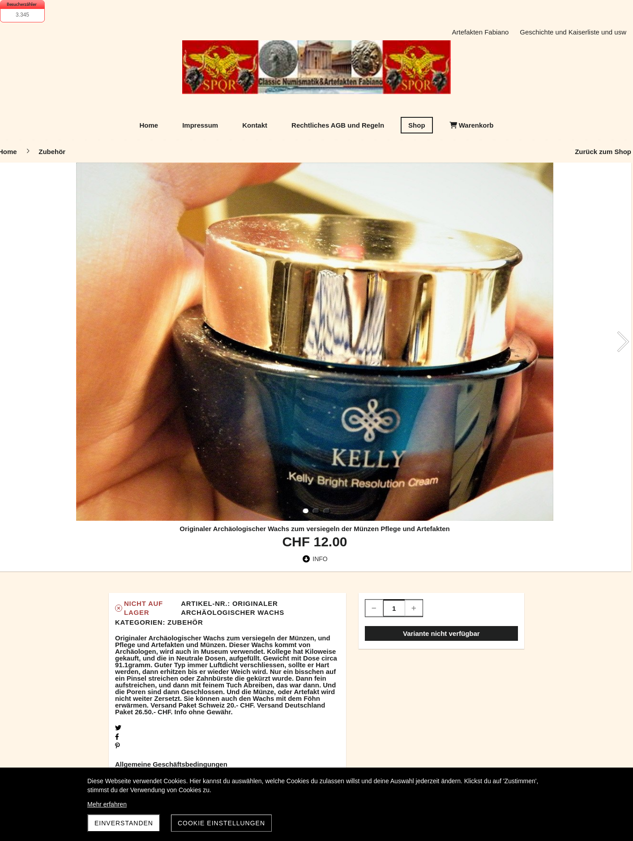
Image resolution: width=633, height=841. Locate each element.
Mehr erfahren (107, 804)
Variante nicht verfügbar (441, 633)
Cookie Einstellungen (221, 823)
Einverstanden (123, 823)
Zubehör (185, 622)
